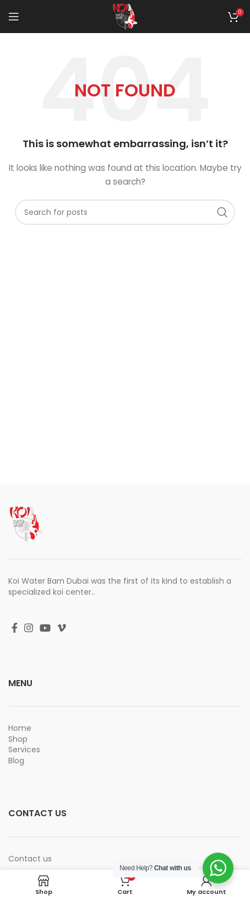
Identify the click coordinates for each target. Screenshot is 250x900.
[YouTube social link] (45, 627)
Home (19, 728)
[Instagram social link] (28, 627)
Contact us (30, 858)
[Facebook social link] (14, 627)
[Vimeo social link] (61, 627)
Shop (18, 739)
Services (24, 749)
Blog (16, 760)
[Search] (125, 212)
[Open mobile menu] (14, 17)
